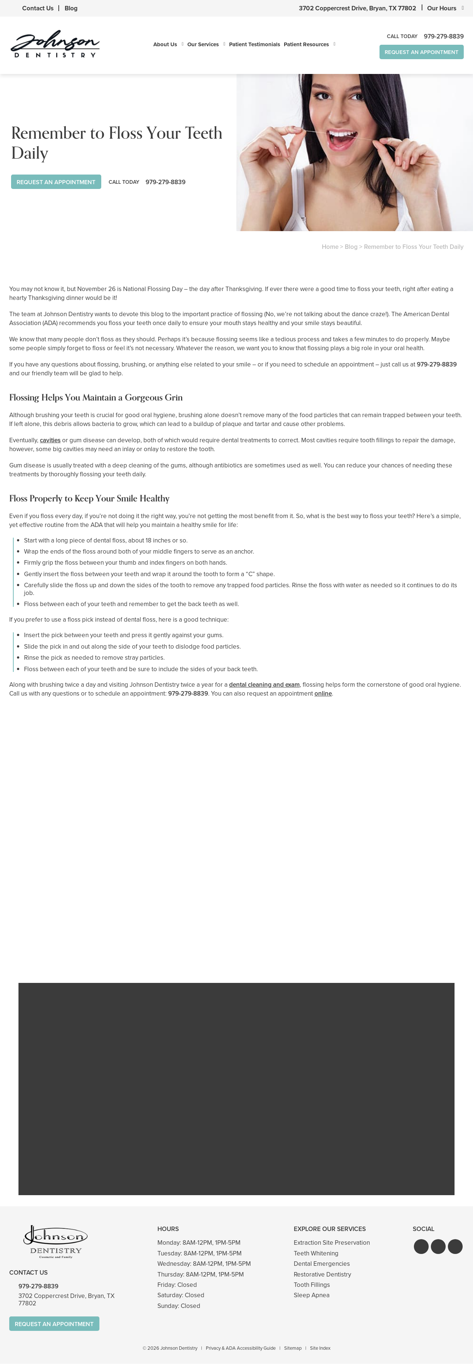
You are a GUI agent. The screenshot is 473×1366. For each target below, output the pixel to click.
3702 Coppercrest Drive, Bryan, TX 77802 (357, 8)
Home (330, 247)
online (323, 694)
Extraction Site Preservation (332, 1244)
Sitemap (293, 1350)
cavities (50, 440)
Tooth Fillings (312, 1286)
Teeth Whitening (316, 1255)
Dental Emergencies (322, 1265)
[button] (421, 1248)
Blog (71, 8)
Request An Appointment (416, 52)
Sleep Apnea (312, 1297)
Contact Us (38, 8)
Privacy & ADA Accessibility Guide (241, 1350)
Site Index (320, 1350)
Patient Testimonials (249, 45)
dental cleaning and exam (264, 685)
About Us (159, 44)
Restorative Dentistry (322, 1276)
